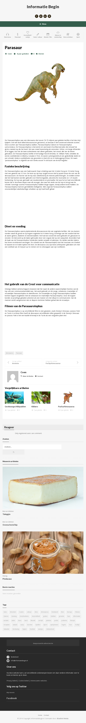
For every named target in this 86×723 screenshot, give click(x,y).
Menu (43, 24)
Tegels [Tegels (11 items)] (63, 625)
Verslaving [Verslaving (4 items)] (16, 629)
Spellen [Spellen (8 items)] (37, 625)
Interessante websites (39, 681)
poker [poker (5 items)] (56, 620)
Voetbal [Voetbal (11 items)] (32, 629)
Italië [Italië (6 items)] (13, 620)
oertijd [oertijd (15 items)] (40, 620)
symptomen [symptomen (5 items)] (54, 625)
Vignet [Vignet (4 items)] (25, 629)
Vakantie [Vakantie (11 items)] (6, 629)
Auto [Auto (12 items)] (5, 612)
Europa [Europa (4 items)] (69, 612)
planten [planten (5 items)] (48, 620)
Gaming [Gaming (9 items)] (14, 616)
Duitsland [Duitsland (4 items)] (55, 612)
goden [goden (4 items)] (45, 616)
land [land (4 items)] (26, 620)
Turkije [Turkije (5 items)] (77, 625)
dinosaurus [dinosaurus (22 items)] (44, 612)
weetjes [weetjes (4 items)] (40, 629)
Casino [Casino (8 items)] (21, 612)
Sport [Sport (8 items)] (45, 625)
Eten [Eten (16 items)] (62, 612)
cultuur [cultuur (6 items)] (29, 612)
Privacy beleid (12, 681)
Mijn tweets (11, 692)
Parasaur (19, 353)
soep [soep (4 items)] (22, 625)
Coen (8, 54)
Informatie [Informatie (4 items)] (76, 616)
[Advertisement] (43, 123)
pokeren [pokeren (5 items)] (64, 620)
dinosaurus (9, 353)
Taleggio (6, 514)
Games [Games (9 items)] (6, 616)
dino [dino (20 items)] (36, 612)
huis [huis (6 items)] (68, 616)
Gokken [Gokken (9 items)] (53, 616)
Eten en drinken (8, 511)
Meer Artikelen (27, 376)
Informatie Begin (43, 6)
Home (40, 715)
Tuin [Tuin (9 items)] (70, 625)
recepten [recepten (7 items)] (7, 625)
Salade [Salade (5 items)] (15, 625)
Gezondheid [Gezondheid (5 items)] (36, 616)
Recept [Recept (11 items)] (72, 620)
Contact (39, 376)
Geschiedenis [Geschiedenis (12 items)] (24, 616)
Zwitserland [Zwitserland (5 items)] (50, 629)
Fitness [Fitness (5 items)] (77, 612)
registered (23, 433)
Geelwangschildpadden (15, 406)
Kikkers (34, 406)
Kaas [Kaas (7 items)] (19, 620)
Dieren (41, 54)
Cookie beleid (24, 681)
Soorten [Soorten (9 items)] (29, 625)
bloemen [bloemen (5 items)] (13, 612)
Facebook (12, 698)
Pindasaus (7, 579)
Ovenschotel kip (10, 525)
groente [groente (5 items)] (61, 616)
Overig (5, 576)
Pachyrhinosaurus (66, 406)
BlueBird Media (62, 718)
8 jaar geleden (21, 54)
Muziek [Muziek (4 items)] (33, 620)
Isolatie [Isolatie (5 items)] (6, 620)
